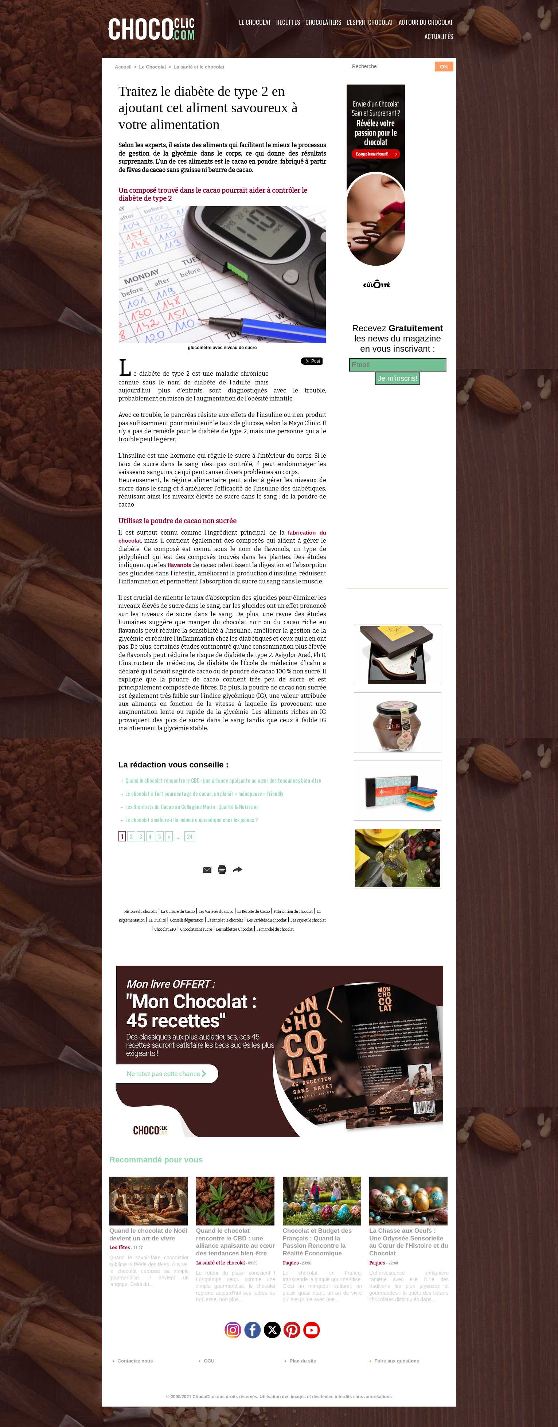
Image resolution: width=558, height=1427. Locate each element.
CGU (206, 1382)
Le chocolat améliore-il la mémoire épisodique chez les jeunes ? (199, 832)
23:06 (304, 1287)
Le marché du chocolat (236, 955)
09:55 (247, 1280)
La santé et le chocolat (193, 66)
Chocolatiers (323, 22)
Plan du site (299, 1382)
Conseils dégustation (148, 939)
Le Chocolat (255, 22)
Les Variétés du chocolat (279, 939)
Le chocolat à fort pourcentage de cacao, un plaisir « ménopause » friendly (214, 805)
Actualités (439, 36)
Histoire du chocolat (156, 923)
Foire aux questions (390, 1382)
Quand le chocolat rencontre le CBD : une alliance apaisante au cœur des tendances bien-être (234, 1264)
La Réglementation (264, 931)
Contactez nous (131, 1382)
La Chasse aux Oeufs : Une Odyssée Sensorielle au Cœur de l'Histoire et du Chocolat (405, 1264)
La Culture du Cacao (215, 923)
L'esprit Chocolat (370, 22)
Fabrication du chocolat (202, 931)
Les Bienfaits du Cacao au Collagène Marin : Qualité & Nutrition (200, 819)
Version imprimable (233, 881)
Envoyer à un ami (166, 881)
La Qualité (308, 931)
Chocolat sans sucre (249, 947)
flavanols (179, 565)
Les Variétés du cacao (275, 923)
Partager (290, 881)
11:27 (134, 1273)
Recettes (288, 22)
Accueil (122, 66)
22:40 (390, 1280)
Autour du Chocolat (426, 22)
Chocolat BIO (200, 947)
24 (193, 848)
